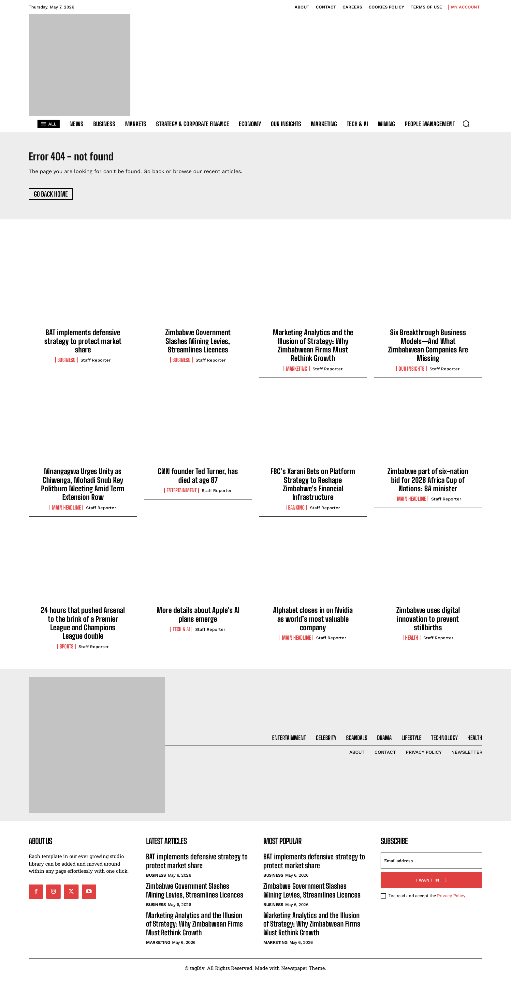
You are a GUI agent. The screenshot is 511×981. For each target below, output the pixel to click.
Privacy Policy (451, 899)
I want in (432, 884)
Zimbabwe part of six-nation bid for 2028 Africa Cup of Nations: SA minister (427, 483)
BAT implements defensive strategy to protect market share (83, 345)
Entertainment (182, 494)
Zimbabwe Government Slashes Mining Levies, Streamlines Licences (198, 345)
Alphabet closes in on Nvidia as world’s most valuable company (313, 622)
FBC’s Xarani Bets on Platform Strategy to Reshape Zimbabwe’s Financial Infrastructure (312, 487)
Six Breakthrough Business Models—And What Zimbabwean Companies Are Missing (428, 349)
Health (411, 641)
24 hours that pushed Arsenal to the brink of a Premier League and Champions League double (83, 626)
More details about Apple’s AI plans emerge (198, 618)
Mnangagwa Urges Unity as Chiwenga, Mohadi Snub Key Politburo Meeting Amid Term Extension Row (82, 487)
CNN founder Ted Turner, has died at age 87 (198, 479)
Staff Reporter (95, 364)
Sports (66, 650)
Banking (296, 511)
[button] (466, 123)
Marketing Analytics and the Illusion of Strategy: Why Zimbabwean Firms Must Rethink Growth (313, 349)
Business (66, 363)
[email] (431, 864)
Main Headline (66, 511)
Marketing (296, 372)
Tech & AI (181, 632)
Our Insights (411, 372)
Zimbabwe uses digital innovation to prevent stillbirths (428, 622)
